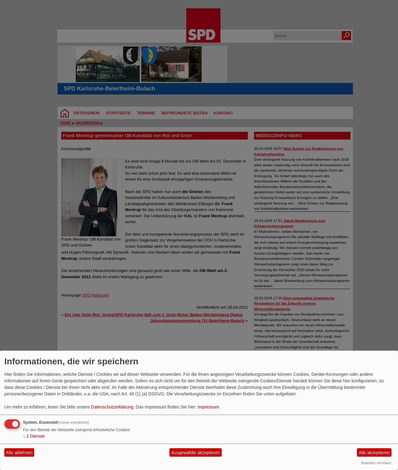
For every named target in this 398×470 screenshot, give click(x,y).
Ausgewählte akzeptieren (195, 452)
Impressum (208, 406)
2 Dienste (34, 436)
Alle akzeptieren (374, 452)
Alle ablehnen (19, 452)
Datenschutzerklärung (112, 406)
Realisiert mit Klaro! (376, 463)
